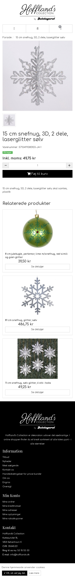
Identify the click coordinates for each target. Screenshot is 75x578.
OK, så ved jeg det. (16, 573)
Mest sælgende (10, 465)
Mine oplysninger (12, 514)
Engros (6, 482)
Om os (6, 478)
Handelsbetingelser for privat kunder (22, 474)
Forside (7, 37)
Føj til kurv (37, 173)
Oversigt (7, 486)
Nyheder (7, 461)
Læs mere (34, 573)
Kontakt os (8, 470)
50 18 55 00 (23, 550)
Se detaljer (37, 266)
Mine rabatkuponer (13, 518)
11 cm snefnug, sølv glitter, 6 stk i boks (28, 383)
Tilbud (6, 457)
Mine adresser (10, 510)
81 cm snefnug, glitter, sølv (21, 320)
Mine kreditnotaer (12, 506)
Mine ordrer (9, 502)
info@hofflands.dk (20, 555)
